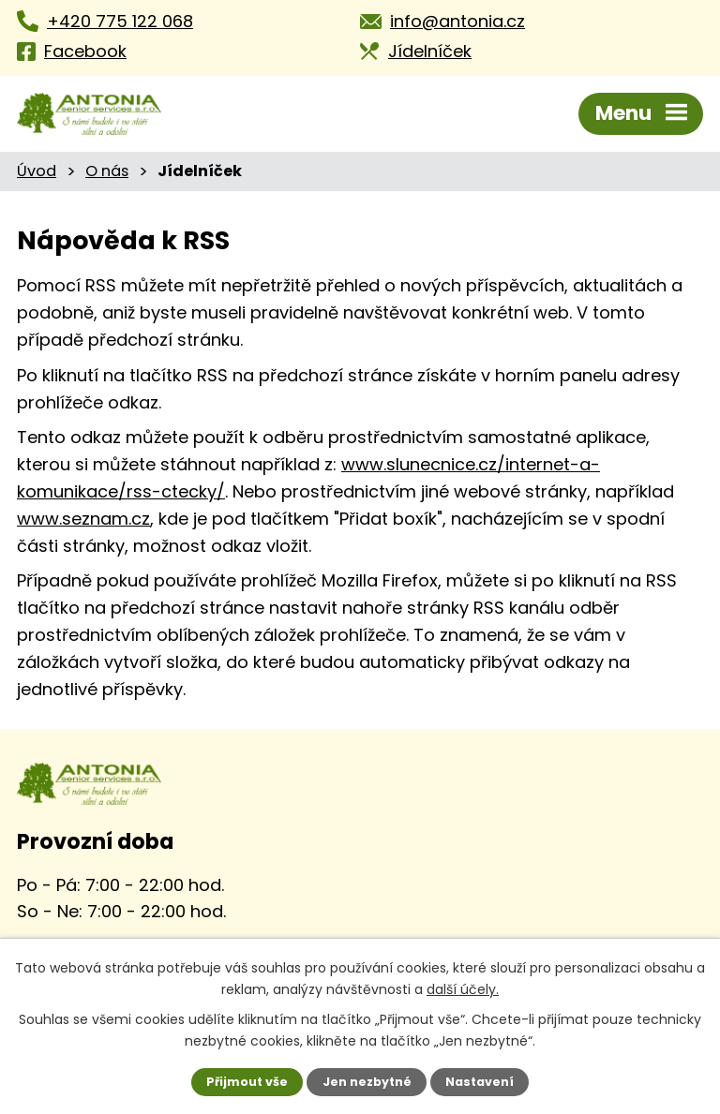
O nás (102, 170)
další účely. (428, 988)
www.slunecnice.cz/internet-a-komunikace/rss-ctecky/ (377, 464)
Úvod (34, 170)
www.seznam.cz (428, 492)
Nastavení (467, 1082)
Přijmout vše (260, 1082)
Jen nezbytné (367, 1082)
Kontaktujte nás (97, 920)
